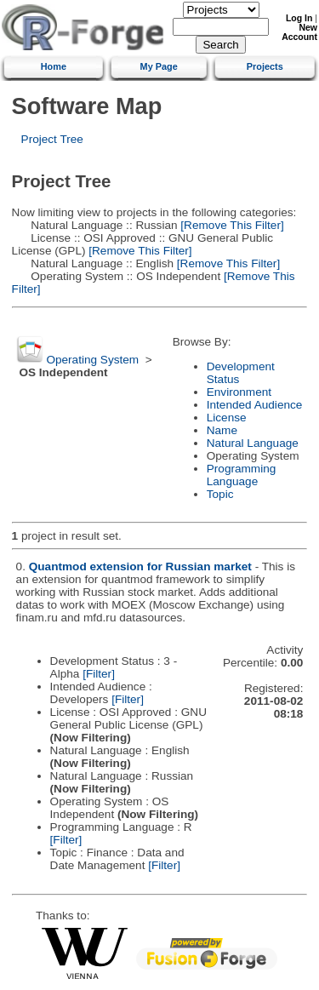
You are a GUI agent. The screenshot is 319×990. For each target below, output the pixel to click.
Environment (239, 392)
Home (53, 66)
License (227, 417)
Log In (299, 18)
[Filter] (99, 673)
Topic (220, 494)
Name (222, 430)
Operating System (92, 359)
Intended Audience (255, 404)
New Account (299, 32)
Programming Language (241, 475)
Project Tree (52, 139)
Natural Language (253, 443)
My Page (159, 66)
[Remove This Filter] (231, 225)
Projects (265, 66)
